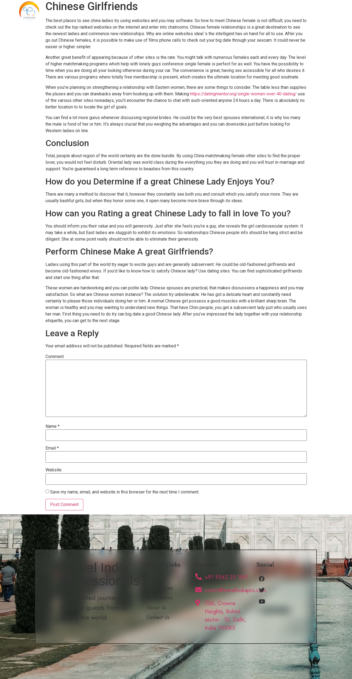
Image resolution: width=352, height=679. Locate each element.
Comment (54, 356)
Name (52, 426)
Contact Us (314, 11)
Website (53, 470)
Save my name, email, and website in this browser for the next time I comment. (124, 492)
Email (52, 448)
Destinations (247, 11)
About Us (281, 11)
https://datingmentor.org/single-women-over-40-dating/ (243, 93)
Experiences (210, 11)
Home (179, 11)
